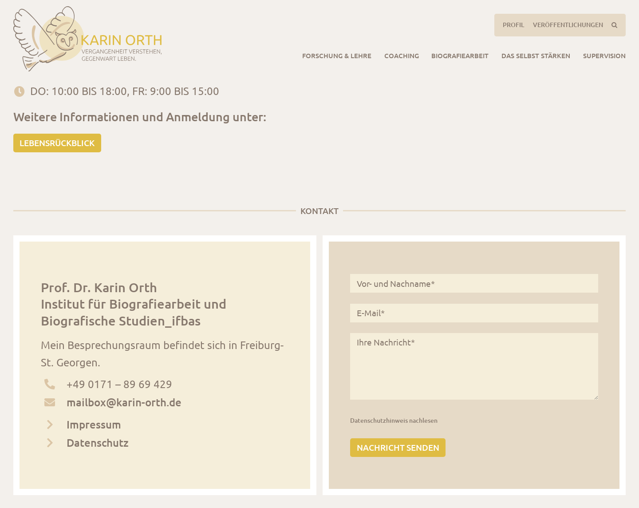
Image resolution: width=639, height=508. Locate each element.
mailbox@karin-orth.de (124, 402)
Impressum (94, 424)
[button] (614, 25)
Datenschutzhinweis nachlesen (394, 420)
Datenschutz (98, 442)
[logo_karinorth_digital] (87, 11)
